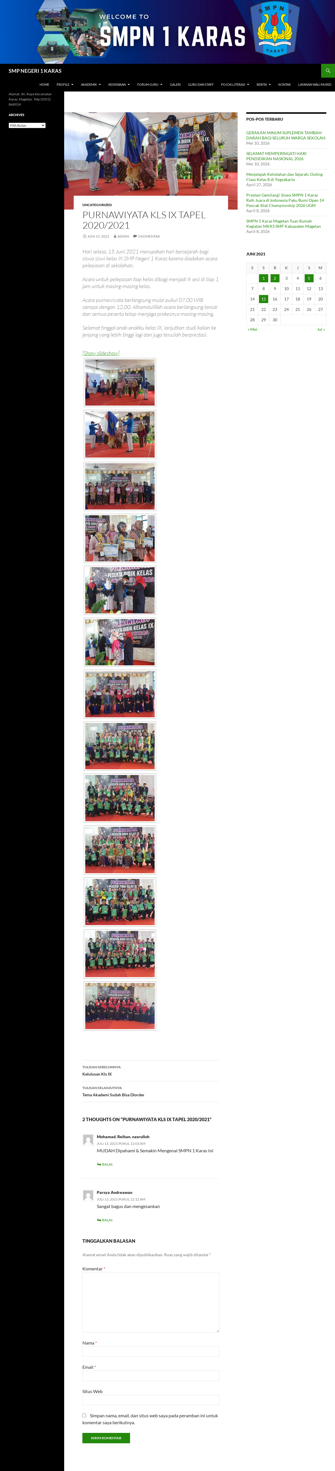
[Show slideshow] (100, 353)
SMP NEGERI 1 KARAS (35, 71)
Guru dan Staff (201, 84)
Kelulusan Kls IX (150, 1070)
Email (89, 1367)
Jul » (321, 329)
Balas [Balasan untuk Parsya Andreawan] (107, 1220)
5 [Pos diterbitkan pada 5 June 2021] (309, 278)
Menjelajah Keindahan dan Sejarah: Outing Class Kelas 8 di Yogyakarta (284, 177)
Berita (262, 84)
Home (44, 84)
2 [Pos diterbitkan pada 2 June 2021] (275, 278)
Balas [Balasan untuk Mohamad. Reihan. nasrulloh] (107, 1164)
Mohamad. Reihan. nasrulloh (123, 1136)
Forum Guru (147, 84)
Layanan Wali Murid (314, 84)
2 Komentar (149, 236)
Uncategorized (97, 205)
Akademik (89, 84)
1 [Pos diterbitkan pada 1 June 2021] (263, 278)
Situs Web (92, 1391)
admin (123, 236)
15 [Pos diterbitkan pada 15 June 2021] (263, 298)
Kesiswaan (117, 84)
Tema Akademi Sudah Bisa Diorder (150, 1090)
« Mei (252, 329)
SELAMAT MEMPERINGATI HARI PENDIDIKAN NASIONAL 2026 (276, 156)
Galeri (175, 84)
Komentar (93, 1268)
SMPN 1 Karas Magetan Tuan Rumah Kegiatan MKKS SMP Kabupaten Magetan (283, 224)
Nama (89, 1342)
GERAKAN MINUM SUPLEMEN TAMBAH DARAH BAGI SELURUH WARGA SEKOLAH (285, 135)
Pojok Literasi (233, 84)
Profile (63, 84)
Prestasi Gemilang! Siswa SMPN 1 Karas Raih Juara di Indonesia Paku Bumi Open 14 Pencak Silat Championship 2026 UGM (285, 200)
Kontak (284, 84)
